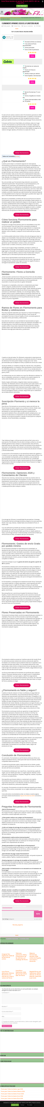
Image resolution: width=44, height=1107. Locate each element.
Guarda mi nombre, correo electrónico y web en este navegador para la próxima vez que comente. (21, 1022)
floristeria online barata (12, 938)
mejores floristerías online (27, 795)
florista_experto (6, 26)
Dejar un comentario (28, 26)
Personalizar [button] (30, 1104)
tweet (16, 28)
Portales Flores (16, 17)
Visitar (32, 56)
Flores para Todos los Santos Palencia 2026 (13, 1091)
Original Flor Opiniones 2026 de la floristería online (8, 956)
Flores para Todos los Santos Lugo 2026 (12, 1089)
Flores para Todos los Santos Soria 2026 (12, 1096)
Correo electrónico (7, 1011)
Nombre (4, 1006)
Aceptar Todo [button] (15, 1104)
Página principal (5, 17)
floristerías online (24, 938)
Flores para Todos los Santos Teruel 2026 (12, 1094)
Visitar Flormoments (22, 153)
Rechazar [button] (23, 1104)
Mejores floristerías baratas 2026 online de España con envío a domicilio (35, 957)
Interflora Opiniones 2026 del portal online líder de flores (21, 973)
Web (3, 1016)
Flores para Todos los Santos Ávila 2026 (12, 1098)
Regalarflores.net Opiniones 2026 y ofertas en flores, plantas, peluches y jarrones (35, 975)
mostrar (17, 156)
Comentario (5, 992)
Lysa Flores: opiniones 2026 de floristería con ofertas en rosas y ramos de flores (8, 975)
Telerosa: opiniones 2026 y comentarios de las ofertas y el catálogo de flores (22, 956)
